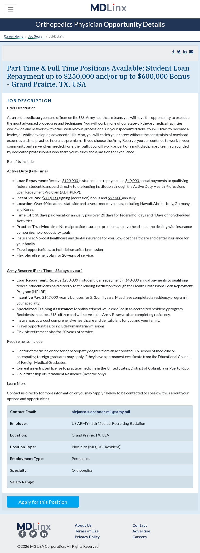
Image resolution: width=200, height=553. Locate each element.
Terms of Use (87, 531)
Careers (139, 536)
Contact (139, 525)
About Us (83, 525)
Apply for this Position (42, 502)
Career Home (13, 36)
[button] (191, 51)
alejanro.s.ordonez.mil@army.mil (101, 411)
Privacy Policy (87, 536)
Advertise (141, 531)
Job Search (36, 36)
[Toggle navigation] (10, 9)
